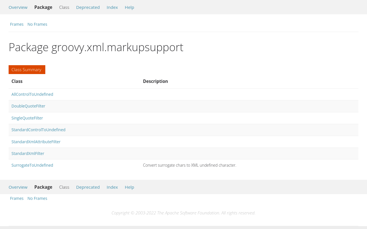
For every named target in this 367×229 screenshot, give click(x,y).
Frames (17, 24)
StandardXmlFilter (27, 153)
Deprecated (88, 7)
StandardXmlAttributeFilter (35, 141)
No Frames (37, 24)
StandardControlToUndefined (38, 129)
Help (129, 7)
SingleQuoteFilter (27, 118)
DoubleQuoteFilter (28, 106)
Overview (18, 7)
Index (112, 7)
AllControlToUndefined (32, 94)
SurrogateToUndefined (32, 165)
